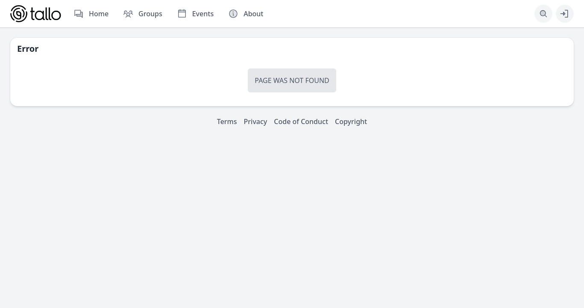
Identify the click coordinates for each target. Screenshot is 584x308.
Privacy (255, 121)
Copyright (351, 121)
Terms (227, 121)
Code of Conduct (301, 121)
